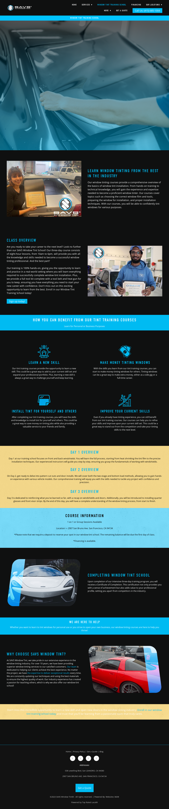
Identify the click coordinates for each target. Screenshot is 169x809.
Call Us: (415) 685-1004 (147, 10)
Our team (71, 666)
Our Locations (154, 5)
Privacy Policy (79, 751)
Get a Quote (122, 10)
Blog (101, 751)
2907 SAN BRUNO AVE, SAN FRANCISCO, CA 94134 (84, 776)
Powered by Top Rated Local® (84, 802)
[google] (88, 758)
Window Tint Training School (111, 5)
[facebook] (72, 758)
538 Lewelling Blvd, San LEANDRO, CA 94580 (84, 770)
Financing (136, 5)
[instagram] (80, 758)
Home (74, 5)
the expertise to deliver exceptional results (48, 673)
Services (87, 5)
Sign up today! (17, 301)
